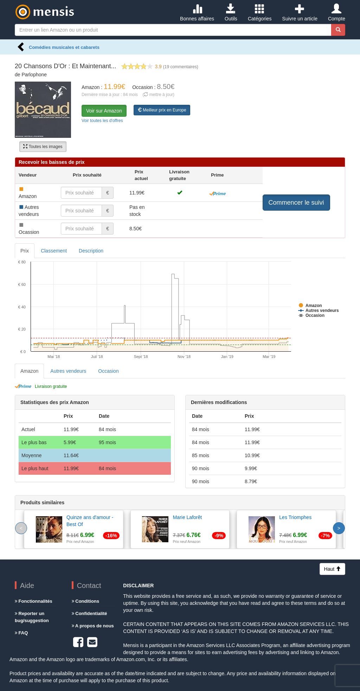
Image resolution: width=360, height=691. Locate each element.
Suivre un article (299, 12)
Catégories (260, 12)
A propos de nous (93, 625)
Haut (332, 569)
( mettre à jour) (158, 94)
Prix (24, 251)
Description (91, 251)
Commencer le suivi (296, 202)
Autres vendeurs (68, 371)
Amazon (29, 371)
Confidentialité (89, 613)
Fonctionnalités (33, 601)
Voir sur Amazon (104, 111)
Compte (336, 12)
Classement (54, 251)
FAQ (21, 632)
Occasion (108, 371)
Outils (231, 12)
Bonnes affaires (197, 12)
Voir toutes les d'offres (102, 120)
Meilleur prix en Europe (161, 110)
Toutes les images (42, 146)
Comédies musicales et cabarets (64, 47)
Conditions (85, 601)
